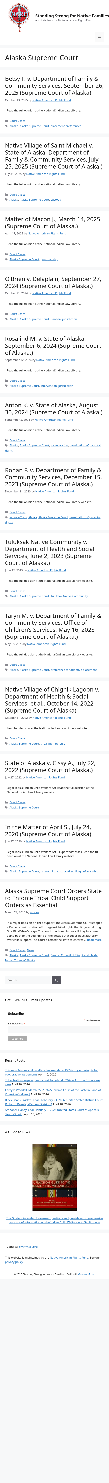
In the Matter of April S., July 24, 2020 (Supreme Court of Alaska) (48, 830)
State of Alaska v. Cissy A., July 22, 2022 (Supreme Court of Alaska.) (50, 766)
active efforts (18, 517)
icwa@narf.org (28, 1247)
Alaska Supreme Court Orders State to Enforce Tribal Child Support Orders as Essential (53, 898)
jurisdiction (69, 319)
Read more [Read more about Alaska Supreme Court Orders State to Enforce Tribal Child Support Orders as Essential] (94, 940)
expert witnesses (51, 871)
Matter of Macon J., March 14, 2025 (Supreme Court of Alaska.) (52, 222)
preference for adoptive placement (74, 670)
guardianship (49, 259)
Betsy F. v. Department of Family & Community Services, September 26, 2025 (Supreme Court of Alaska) (54, 85)
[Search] (56, 980)
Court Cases (17, 121)
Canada (56, 319)
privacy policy (14, 1262)
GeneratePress (86, 1274)
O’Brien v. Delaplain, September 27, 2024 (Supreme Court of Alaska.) (53, 282)
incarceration (59, 445)
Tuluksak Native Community (69, 596)
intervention (48, 386)
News (30, 950)
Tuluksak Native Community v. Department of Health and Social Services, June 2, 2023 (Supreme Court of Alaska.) (49, 552)
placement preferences (66, 126)
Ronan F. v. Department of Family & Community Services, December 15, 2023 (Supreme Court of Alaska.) (53, 477)
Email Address (16, 1023)
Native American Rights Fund (69, 1257)
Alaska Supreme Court (34, 126)
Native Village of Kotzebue (81, 871)
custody (56, 199)
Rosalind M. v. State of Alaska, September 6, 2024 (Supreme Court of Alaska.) (53, 345)
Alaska (14, 126)
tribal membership (52, 743)
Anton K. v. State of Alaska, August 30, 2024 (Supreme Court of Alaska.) (53, 408)
